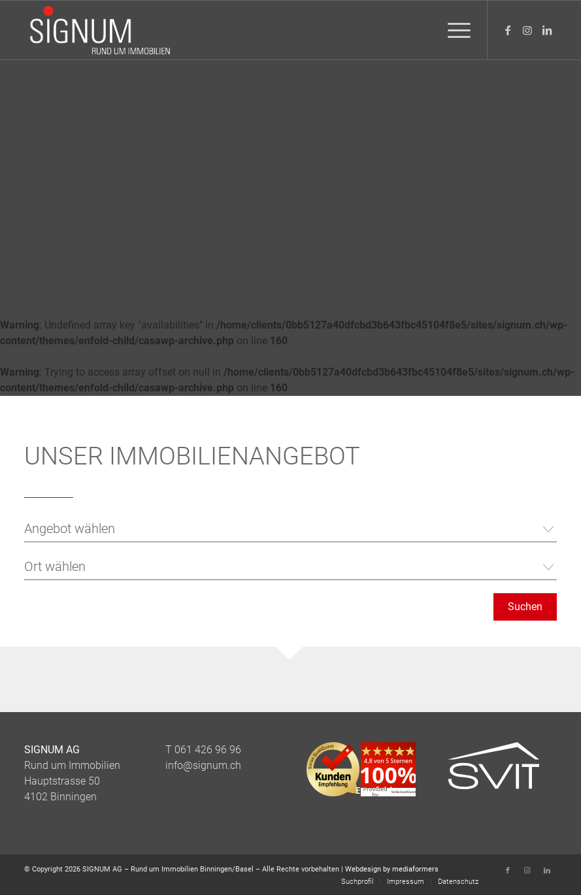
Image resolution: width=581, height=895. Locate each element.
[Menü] (453, 30)
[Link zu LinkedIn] (547, 30)
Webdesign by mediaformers (392, 869)
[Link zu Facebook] (508, 30)
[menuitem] (453, 30)
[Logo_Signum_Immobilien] (99, 30)
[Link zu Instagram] (527, 30)
